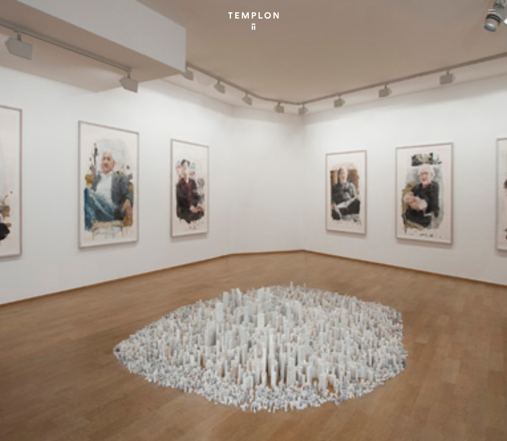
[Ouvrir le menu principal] (492, 11)
